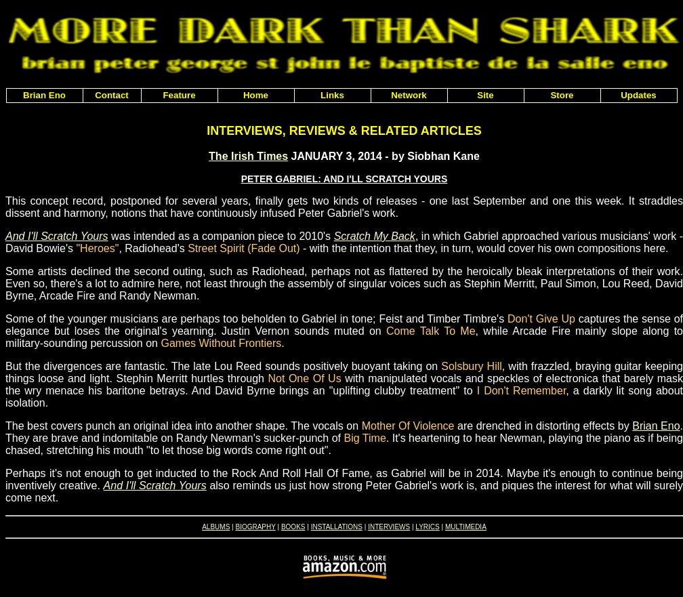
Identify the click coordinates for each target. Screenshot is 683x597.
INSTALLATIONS (337, 527)
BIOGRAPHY (255, 527)
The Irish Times (248, 156)
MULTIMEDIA (466, 527)
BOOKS (293, 527)
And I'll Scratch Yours (56, 236)
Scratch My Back (374, 236)
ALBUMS (216, 527)
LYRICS (427, 527)
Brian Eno (656, 426)
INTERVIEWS (389, 527)
